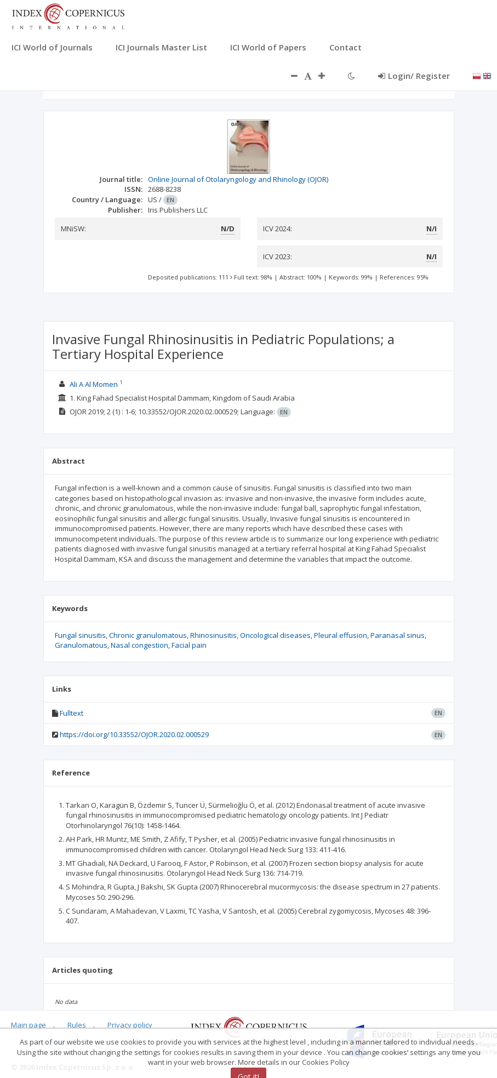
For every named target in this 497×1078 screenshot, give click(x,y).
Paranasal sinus (397, 635)
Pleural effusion (340, 635)
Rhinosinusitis (213, 635)
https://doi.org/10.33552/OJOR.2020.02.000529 (134, 734)
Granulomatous (81, 645)
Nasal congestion (139, 645)
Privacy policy (129, 1025)
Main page (28, 1025)
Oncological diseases (275, 635)
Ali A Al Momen (94, 384)
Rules (76, 1025)
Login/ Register (414, 75)
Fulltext (71, 713)
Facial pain (189, 645)
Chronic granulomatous (148, 635)
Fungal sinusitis (80, 635)
